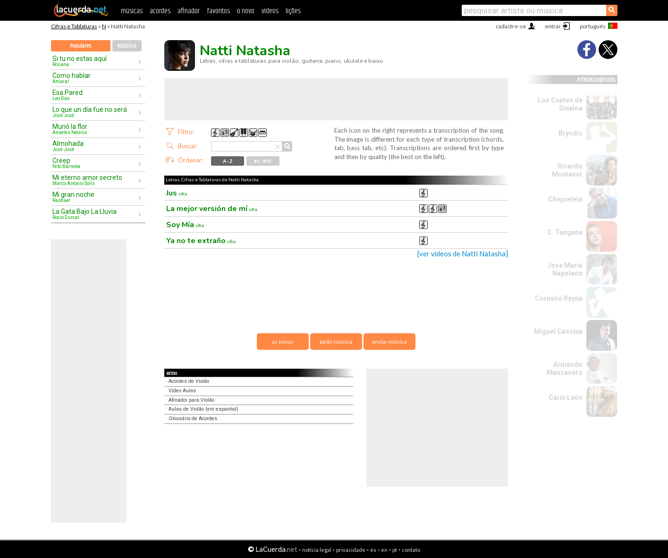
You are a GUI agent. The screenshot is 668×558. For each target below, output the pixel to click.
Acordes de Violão (189, 381)
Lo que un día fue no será (94, 112)
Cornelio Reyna (559, 298)
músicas (132, 11)
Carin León (566, 397)
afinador (189, 11)
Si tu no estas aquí (94, 61)
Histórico (126, 46)
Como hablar (94, 78)
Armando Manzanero (565, 368)
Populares (80, 46)
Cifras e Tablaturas (74, 26)
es (373, 550)
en (384, 550)
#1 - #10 (262, 161)
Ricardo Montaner (567, 170)
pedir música (336, 341)
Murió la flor (94, 129)
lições (293, 11)
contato (411, 550)
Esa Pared (94, 95)
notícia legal (316, 550)
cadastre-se (511, 26)
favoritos (218, 11)
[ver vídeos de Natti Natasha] (462, 254)
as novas (283, 341)
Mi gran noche (94, 197)
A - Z (227, 161)
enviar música (389, 341)
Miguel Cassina (558, 331)
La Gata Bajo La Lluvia (94, 214)
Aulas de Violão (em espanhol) (203, 409)
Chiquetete (565, 199)
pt (394, 550)
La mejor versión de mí (212, 208)
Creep (94, 163)
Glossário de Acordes (193, 418)
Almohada (94, 146)
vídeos (270, 11)
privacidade (350, 550)
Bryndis (570, 133)
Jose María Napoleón (565, 269)
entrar (553, 26)
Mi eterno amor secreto (94, 180)
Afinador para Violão (191, 400)
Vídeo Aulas (182, 391)
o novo (245, 11)
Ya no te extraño (201, 241)
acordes (160, 11)
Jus (176, 193)
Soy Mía (185, 225)
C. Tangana (565, 232)
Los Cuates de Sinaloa (560, 104)
